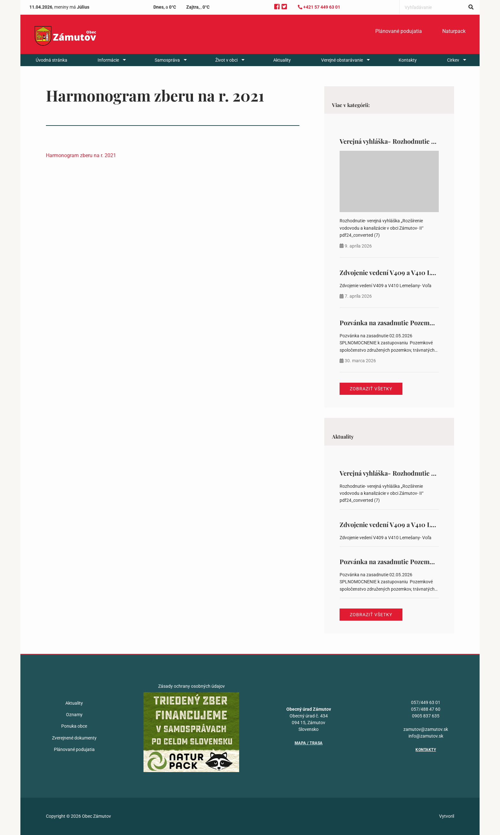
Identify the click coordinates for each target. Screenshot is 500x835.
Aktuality (282, 60)
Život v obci (226, 60)
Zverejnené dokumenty (74, 737)
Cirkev (453, 60)
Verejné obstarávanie (342, 60)
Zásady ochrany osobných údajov (191, 686)
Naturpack (454, 31)
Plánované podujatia (398, 31)
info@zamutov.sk (425, 736)
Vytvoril (446, 816)
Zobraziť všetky (371, 388)
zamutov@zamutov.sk (425, 729)
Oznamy (74, 714)
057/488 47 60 (425, 709)
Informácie (108, 60)
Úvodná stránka (51, 60)
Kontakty (408, 60)
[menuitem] (398, 31)
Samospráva (167, 60)
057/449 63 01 (425, 702)
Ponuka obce (74, 726)
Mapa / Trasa (309, 743)
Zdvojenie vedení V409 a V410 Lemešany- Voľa (406, 272)
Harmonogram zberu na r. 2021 (81, 155)
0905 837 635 (425, 715)
